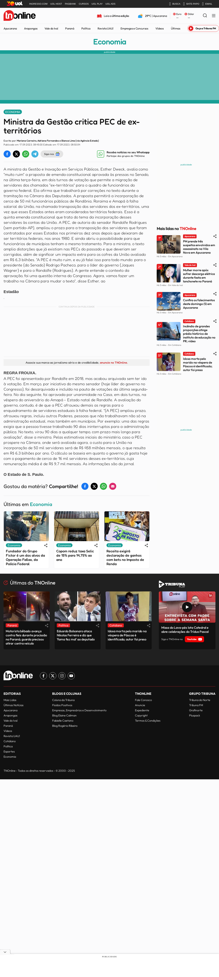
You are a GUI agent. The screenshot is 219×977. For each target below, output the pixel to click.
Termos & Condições (147, 720)
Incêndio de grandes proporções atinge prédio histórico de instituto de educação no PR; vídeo (199, 333)
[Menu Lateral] (213, 16)
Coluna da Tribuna (63, 700)
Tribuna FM (196, 705)
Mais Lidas (10, 700)
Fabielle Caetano (62, 720)
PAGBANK (70, 3)
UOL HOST (56, 3)
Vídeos (159, 28)
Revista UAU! (105, 28)
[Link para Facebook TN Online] (43, 675)
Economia (109, 41)
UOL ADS (110, 3)
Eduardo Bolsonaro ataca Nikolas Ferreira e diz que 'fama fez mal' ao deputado (76, 635)
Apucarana (10, 28)
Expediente (142, 710)
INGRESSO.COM (38, 3)
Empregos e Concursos (134, 28)
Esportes (9, 751)
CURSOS (84, 3)
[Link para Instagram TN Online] (62, 675)
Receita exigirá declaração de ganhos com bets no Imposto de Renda (125, 557)
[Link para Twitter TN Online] (52, 675)
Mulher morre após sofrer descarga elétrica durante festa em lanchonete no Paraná (199, 275)
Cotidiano (10, 741)
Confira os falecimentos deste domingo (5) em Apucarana (199, 303)
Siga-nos (52, 154)
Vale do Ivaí (51, 28)
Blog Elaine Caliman (64, 715)
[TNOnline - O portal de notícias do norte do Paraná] (20, 15)
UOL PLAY (97, 3)
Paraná (69, 28)
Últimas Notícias (14, 705)
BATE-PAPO (191, 4)
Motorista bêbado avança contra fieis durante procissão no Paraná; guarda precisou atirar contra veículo (26, 637)
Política (85, 28)
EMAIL (207, 4)
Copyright (141, 715)
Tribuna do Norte (199, 700)
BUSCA (174, 4)
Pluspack (194, 715)
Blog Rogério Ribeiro (64, 725)
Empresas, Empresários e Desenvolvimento (79, 710)
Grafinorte (196, 710)
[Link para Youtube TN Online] (71, 675)
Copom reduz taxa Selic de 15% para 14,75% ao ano (75, 555)
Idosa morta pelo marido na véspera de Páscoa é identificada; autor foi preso (197, 364)
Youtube (194, 639)
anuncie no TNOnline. (114, 362)
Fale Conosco (143, 700)
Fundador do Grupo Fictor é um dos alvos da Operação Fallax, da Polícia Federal (25, 557)
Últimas (175, 28)
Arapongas (30, 28)
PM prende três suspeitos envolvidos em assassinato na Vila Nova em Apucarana (199, 246)
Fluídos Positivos (62, 705)
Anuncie (140, 705)
